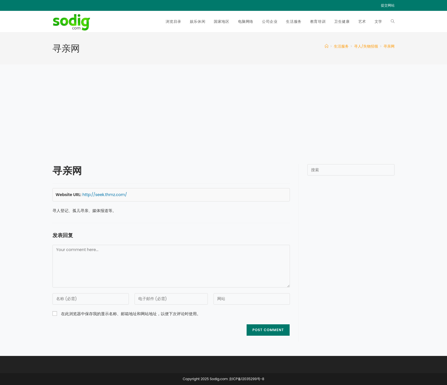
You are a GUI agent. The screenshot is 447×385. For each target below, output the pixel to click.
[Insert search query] (351, 170)
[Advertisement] (223, 107)
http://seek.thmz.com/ (104, 194)
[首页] (326, 46)
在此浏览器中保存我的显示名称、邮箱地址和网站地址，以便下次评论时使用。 (131, 314)
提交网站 (388, 5)
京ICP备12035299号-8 (246, 378)
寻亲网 (389, 46)
